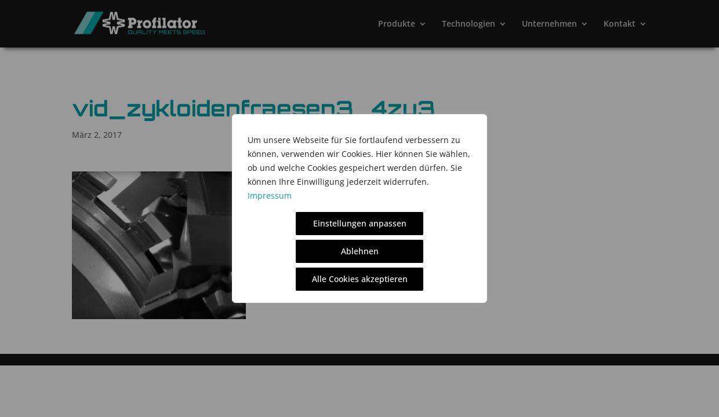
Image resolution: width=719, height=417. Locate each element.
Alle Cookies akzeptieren (360, 278)
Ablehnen (360, 251)
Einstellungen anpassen (359, 223)
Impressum (270, 195)
